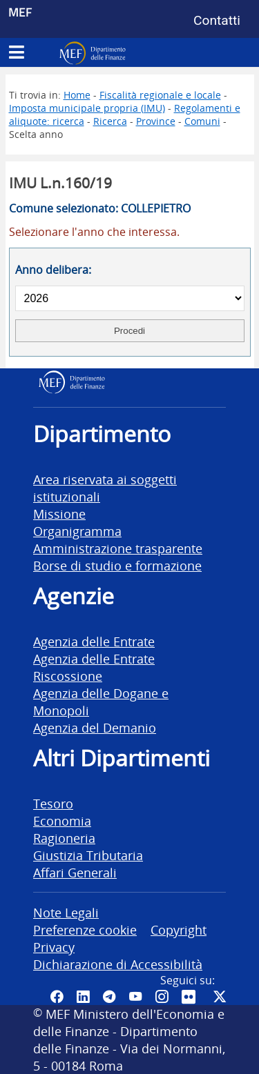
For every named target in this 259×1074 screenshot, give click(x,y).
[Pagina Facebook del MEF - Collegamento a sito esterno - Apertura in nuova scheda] (56, 996)
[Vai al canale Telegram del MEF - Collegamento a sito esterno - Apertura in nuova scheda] (109, 996)
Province (155, 121)
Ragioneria (64, 837)
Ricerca (110, 121)
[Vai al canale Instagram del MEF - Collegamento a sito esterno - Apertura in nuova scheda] (161, 996)
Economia (62, 820)
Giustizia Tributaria (88, 855)
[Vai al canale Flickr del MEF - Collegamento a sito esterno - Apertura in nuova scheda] (191, 996)
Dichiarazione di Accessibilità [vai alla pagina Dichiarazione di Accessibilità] (117, 964)
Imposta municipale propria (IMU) (87, 108)
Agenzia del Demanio (94, 727)
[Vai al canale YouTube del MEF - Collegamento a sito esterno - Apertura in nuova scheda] (135, 996)
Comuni (202, 121)
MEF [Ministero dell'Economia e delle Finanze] (20, 12)
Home (77, 94)
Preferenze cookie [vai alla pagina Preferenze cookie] (85, 929)
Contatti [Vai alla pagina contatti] (216, 20)
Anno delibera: (53, 269)
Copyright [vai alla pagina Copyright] (179, 929)
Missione (59, 513)
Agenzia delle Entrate (94, 641)
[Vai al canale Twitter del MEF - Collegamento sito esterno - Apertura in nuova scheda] (219, 996)
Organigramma (77, 530)
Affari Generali (75, 872)
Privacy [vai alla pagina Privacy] (54, 946)
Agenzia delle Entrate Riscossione (94, 667)
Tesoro (53, 803)
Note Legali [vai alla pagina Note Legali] (66, 912)
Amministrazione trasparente (117, 548)
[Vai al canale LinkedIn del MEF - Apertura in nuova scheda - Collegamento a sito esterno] (83, 996)
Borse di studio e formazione (117, 565)
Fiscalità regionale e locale (160, 94)
